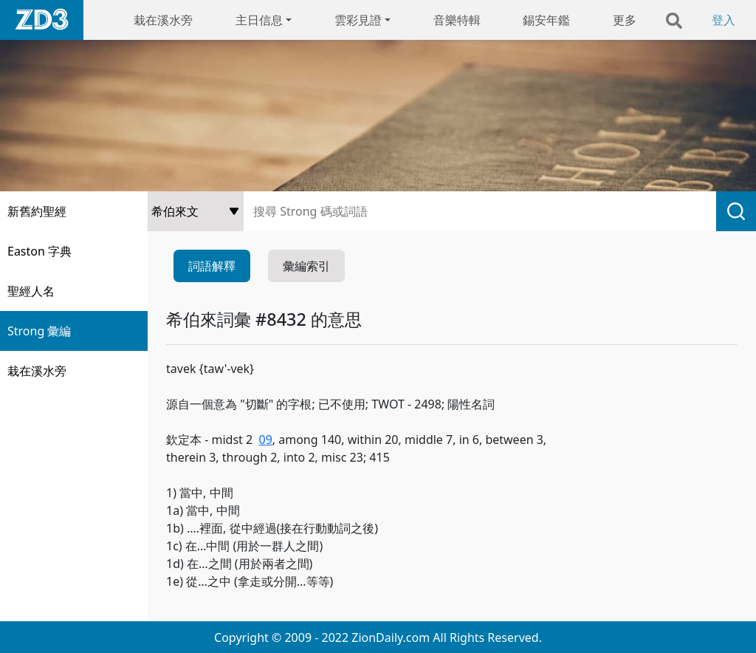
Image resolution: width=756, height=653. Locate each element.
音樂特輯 (457, 20)
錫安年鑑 (546, 20)
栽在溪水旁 (163, 20)
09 (265, 439)
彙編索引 (306, 266)
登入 (723, 20)
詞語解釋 (212, 266)
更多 (624, 20)
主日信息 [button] (259, 20)
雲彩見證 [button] (358, 20)
